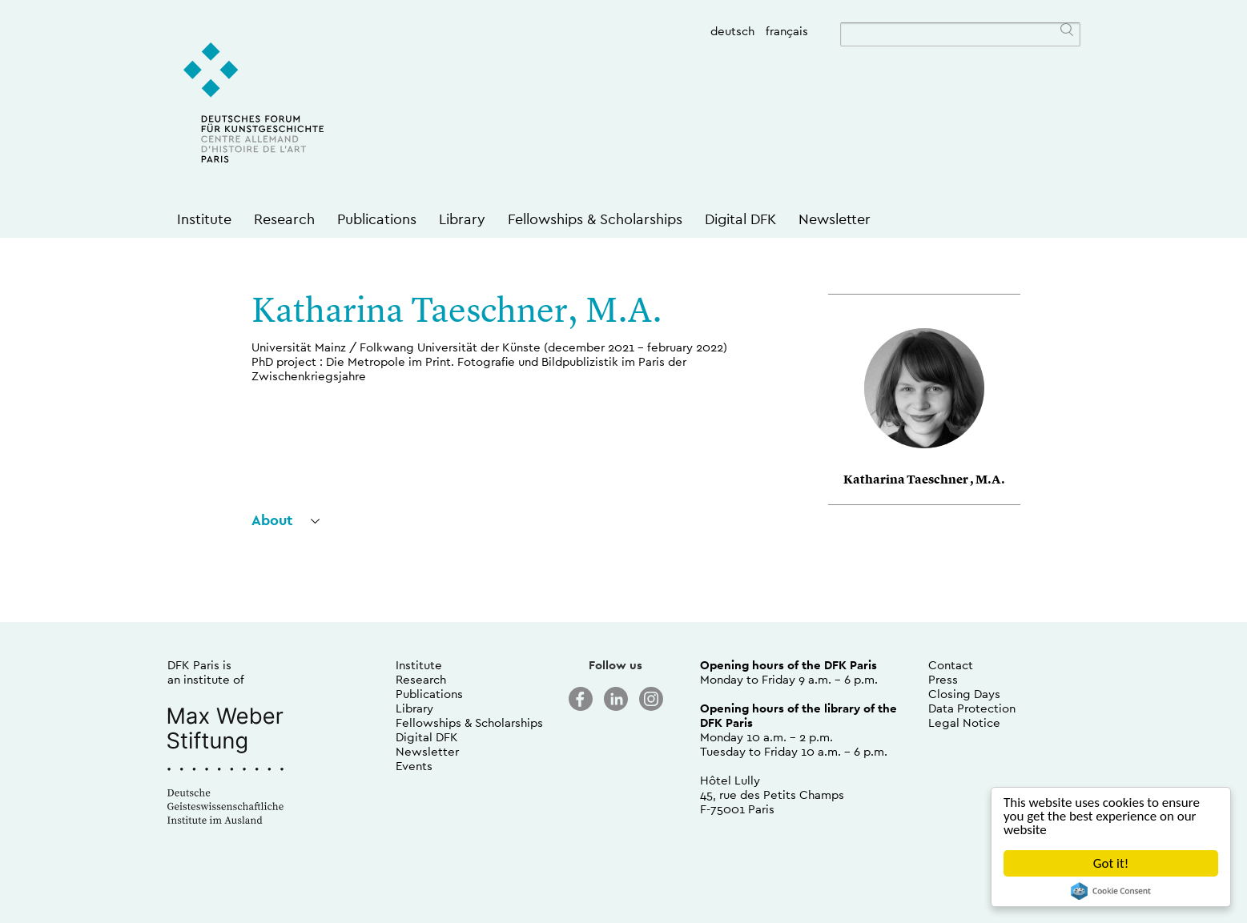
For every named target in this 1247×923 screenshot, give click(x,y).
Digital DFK (740, 219)
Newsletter (834, 219)
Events (414, 765)
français (787, 30)
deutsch (732, 30)
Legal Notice (964, 722)
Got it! (1110, 863)
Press (943, 679)
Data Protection (972, 708)
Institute (204, 219)
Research (284, 219)
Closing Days (964, 693)
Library (462, 219)
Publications (376, 219)
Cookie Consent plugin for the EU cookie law (1111, 891)
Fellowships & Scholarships (595, 219)
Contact (950, 664)
